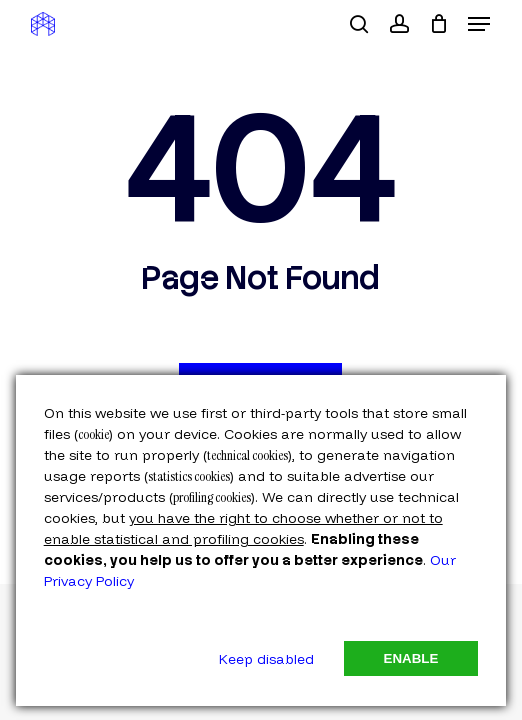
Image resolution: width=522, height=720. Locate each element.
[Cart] (438, 24)
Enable (411, 658)
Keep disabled (266, 659)
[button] (479, 24)
